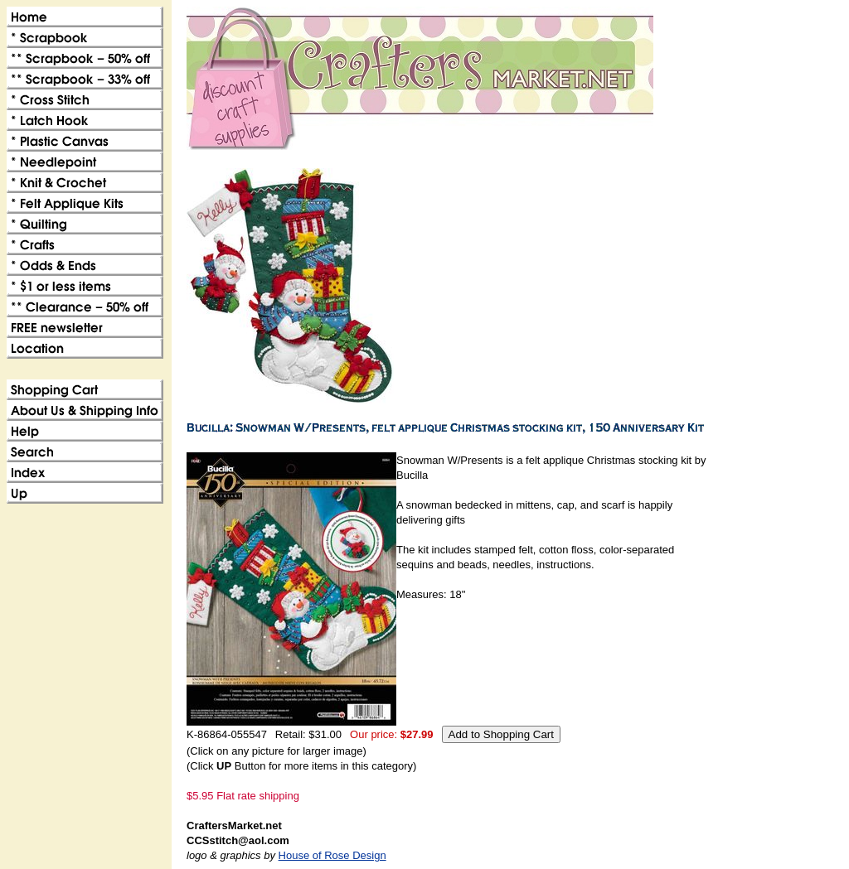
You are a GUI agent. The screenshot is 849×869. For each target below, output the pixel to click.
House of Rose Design (332, 855)
